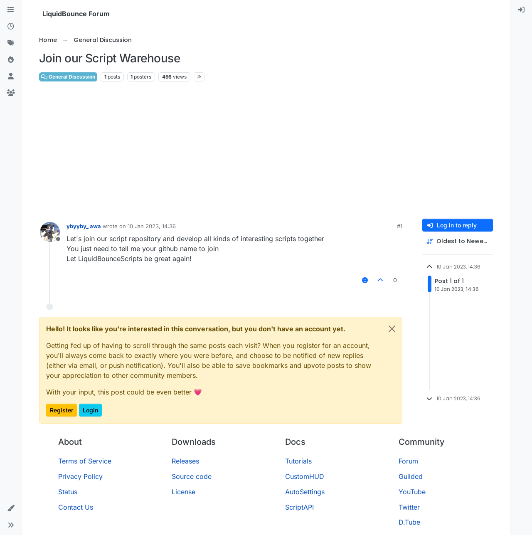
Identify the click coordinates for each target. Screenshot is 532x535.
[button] (10, 508)
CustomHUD (304, 476)
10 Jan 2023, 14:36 (152, 226)
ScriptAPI (299, 507)
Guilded (411, 476)
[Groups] (10, 93)
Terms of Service (84, 461)
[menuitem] (521, 10)
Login (90, 410)
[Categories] (10, 10)
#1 (399, 226)
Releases (185, 461)
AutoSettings (305, 492)
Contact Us (75, 507)
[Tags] (10, 43)
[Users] (10, 76)
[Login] (521, 10)
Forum (408, 461)
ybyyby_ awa (83, 226)
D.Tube (409, 522)
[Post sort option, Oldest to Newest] (457, 241)
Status (67, 492)
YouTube (412, 492)
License (183, 492)
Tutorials (298, 461)
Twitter (409, 507)
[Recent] (10, 26)
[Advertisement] (266, 150)
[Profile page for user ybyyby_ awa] (50, 232)
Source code (192, 476)
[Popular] (10, 60)
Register (61, 410)
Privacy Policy (80, 476)
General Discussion (68, 77)
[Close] (392, 328)
